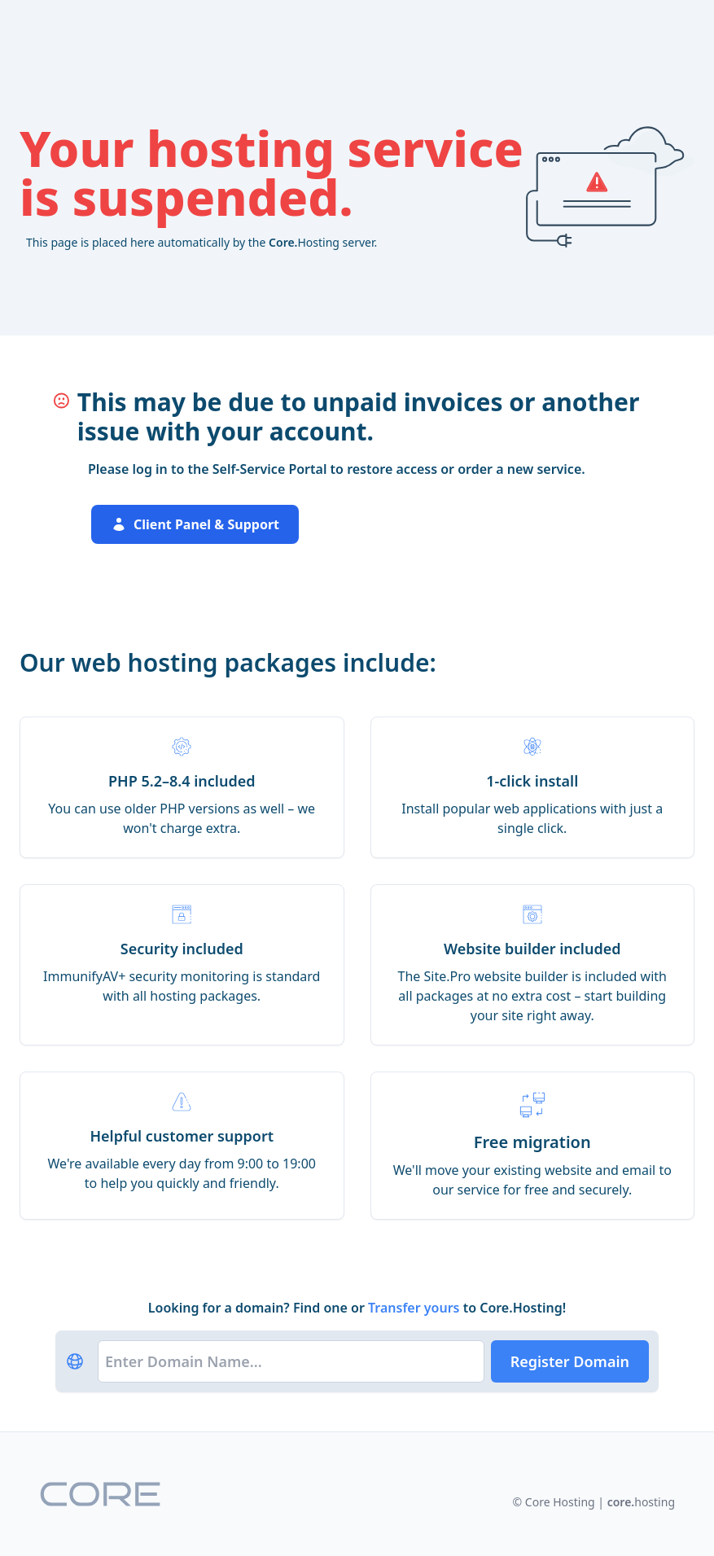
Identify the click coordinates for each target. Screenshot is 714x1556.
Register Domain (569, 1361)
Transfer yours (415, 1308)
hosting (641, 1502)
